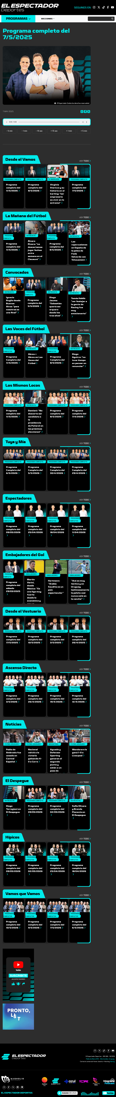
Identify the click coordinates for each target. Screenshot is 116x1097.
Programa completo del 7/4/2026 (79, 413)
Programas (18, 18)
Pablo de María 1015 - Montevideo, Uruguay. (100, 1059)
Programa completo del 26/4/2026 (35, 699)
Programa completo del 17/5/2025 (13, 639)
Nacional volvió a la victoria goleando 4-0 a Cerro (35, 755)
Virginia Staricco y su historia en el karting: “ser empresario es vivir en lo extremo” (57, 193)
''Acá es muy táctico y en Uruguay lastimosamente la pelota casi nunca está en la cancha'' (80, 590)
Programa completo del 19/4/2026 (57, 699)
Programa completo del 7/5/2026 (79, 187)
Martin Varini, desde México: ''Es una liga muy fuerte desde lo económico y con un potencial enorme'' (34, 594)
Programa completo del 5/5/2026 (35, 303)
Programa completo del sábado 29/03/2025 (13, 588)
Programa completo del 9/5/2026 (35, 924)
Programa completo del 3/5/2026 (13, 699)
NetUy (112, 1061)
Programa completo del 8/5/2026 (35, 187)
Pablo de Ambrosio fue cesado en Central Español (13, 755)
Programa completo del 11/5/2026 (13, 187)
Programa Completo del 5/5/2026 (35, 470)
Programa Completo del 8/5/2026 (57, 360)
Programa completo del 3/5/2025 (57, 639)
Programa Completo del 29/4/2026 (79, 470)
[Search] (101, 19)
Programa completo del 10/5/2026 (13, 924)
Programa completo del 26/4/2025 (79, 639)
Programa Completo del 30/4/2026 (57, 470)
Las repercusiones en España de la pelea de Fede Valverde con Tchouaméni (79, 250)
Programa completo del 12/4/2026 (79, 699)
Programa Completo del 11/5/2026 (13, 360)
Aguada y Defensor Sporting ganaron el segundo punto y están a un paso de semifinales (57, 761)
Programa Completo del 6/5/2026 (13, 470)
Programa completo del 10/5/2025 (35, 639)
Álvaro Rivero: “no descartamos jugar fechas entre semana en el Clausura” (35, 250)
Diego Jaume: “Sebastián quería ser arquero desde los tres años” (56, 306)
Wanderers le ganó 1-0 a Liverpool (79, 752)
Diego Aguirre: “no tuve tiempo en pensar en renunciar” (79, 360)
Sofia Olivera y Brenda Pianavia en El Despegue (79, 812)
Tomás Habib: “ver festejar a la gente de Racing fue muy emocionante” (79, 307)
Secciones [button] (47, 19)
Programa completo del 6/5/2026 (79, 924)
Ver (85, 161)
